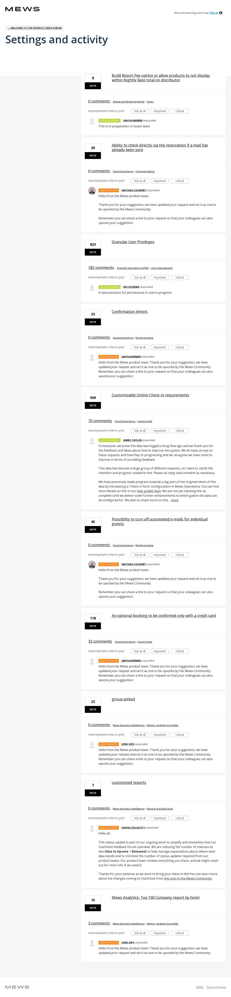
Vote (93, 85)
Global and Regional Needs (128, 101)
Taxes (150, 101)
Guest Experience (123, 171)
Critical (182, 111)
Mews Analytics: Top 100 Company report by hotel (155, 897)
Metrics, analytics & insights (162, 725)
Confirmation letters (130, 311)
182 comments (101, 267)
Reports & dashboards (160, 808)
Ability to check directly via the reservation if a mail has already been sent (160, 147)
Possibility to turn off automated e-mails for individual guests (160, 521)
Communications (145, 171)
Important (161, 111)
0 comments (99, 101)
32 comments (100, 641)
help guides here (149, 491)
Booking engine (144, 337)
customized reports (129, 782)
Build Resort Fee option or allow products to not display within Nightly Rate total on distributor (161, 78)
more (175, 500)
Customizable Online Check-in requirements (150, 395)
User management (161, 268)
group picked (123, 699)
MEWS (200, 987)
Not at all (141, 111)
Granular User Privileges (133, 241)
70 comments (100, 420)
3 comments (99, 923)
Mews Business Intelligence (128, 725)
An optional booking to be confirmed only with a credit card (164, 615)
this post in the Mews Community (188, 878)
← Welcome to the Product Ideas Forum (35, 28)
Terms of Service (216, 987)
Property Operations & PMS (133, 268)
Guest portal (145, 421)
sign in (214, 12)
